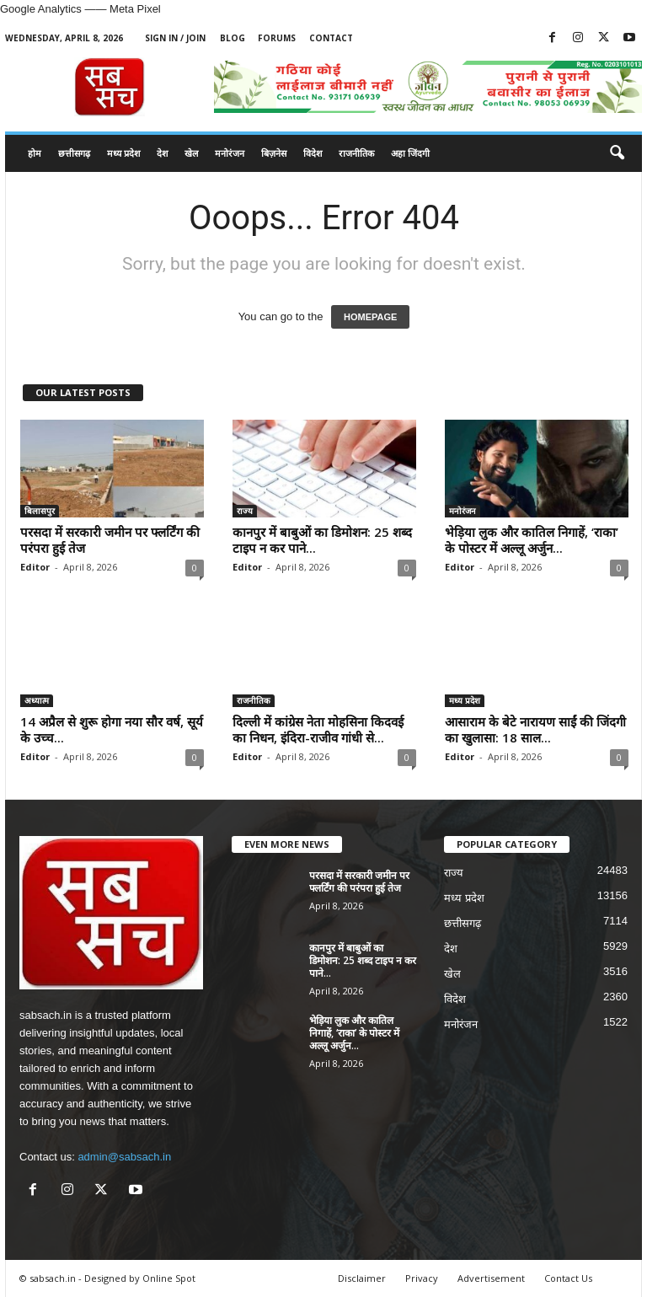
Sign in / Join (175, 38)
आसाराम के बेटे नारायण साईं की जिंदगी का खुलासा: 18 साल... (535, 729)
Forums (277, 38)
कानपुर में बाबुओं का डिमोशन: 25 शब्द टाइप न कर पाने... (322, 539)
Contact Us (568, 1278)
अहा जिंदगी (410, 153)
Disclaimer (362, 1278)
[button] (616, 153)
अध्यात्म (36, 700)
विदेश (312, 153)
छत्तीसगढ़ (74, 153)
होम (34, 153)
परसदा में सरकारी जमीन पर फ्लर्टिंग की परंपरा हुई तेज (110, 539)
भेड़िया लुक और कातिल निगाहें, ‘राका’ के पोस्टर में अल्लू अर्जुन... (531, 539)
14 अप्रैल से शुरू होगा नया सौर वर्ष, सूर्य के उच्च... (111, 729)
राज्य (245, 511)
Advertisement (491, 1278)
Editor (35, 566)
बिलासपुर (39, 511)
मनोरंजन (229, 153)
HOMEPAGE (370, 317)
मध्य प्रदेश (123, 153)
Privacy (421, 1278)
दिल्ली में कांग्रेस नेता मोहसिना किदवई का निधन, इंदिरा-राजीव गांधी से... (318, 729)
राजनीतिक (356, 153)
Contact (331, 38)
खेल (191, 153)
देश (162, 153)
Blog (232, 38)
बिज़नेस (273, 153)
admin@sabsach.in (124, 1156)
